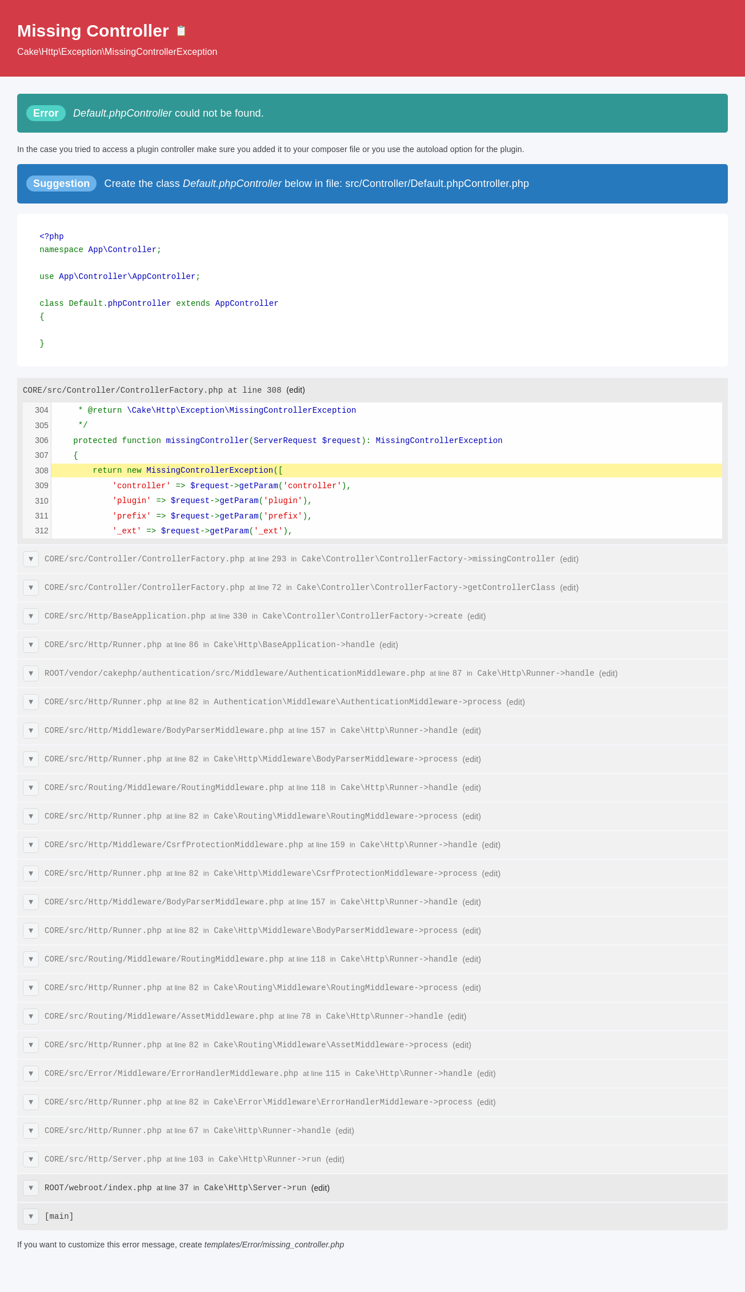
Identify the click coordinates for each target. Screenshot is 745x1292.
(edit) (295, 383)
